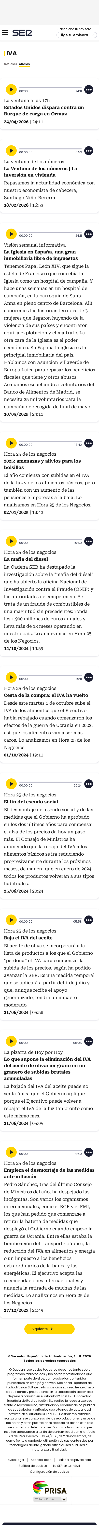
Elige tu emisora (73, 35)
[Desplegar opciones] (88, 89)
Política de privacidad (74, 1460)
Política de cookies (33, 1466)
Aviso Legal (16, 1460)
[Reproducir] (11, 89)
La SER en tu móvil (66, 1466)
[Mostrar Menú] (5, 32)
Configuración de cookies (49, 1472)
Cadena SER (22, 33)
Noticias (10, 64)
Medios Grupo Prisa (49, 1499)
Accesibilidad (41, 1460)
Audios (24, 64)
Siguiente (40, 1329)
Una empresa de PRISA (49, 1487)
